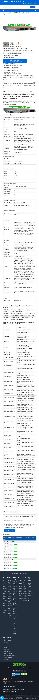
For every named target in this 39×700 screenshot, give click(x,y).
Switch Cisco (9, 587)
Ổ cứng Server (7, 640)
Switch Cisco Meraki (9, 612)
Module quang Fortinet (15, 603)
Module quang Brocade (15, 613)
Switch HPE (9, 590)
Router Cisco (24, 585)
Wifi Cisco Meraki (4, 595)
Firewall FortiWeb (20, 597)
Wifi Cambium (5, 587)
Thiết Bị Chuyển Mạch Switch (9, 580)
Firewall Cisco (20, 584)
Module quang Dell (15, 608)
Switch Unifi (9, 608)
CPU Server (6, 647)
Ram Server (6, 642)
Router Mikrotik (25, 596)
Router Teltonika (25, 599)
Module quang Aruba (15, 593)
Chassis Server (7, 645)
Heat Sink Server (8, 653)
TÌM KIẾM (33, 7)
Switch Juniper (9, 597)
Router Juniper (24, 592)
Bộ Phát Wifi (4, 579)
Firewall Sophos (20, 594)
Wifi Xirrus (4, 613)
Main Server (7, 644)
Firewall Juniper (20, 591)
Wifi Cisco (4, 584)
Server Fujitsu (29, 599)
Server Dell (29, 584)
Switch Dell (9, 601)
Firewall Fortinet (20, 587)
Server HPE (29, 587)
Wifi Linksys (4, 609)
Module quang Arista (15, 623)
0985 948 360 (21, 1)
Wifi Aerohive (5, 606)
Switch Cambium (10, 604)
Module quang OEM (15, 628)
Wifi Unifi (4, 603)
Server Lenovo (30, 591)
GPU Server (7, 659)
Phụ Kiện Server (7, 637)
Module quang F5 (15, 618)
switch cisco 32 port (14, 511)
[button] (35, 28)
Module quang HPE (15, 588)
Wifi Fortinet (4, 599)
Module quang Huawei (15, 633)
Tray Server (6, 649)
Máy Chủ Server (29, 579)
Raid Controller (7, 651)
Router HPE (24, 589)
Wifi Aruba (4, 591)
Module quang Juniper (15, 598)
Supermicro (30, 593)
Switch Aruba (9, 594)
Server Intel (29, 596)
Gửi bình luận (9, 530)
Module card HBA (8, 657)
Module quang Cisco (15, 583)
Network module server (9, 655)
